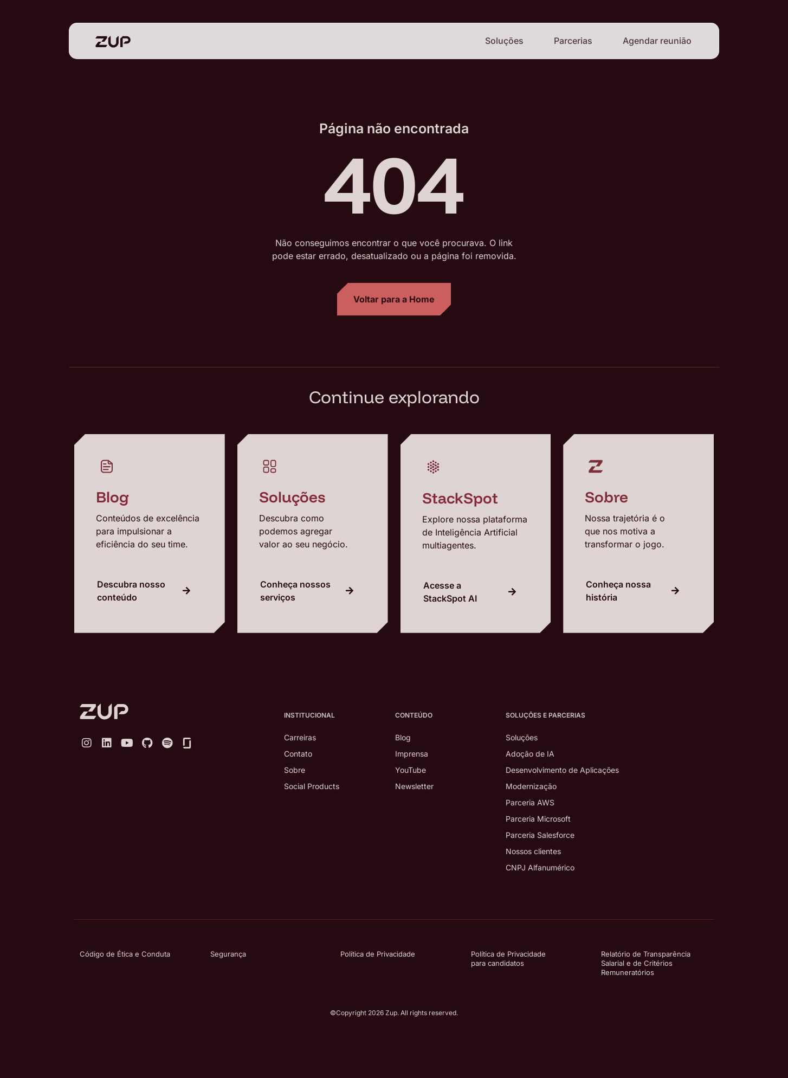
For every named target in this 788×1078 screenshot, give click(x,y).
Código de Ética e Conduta (125, 954)
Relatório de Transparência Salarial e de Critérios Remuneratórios (645, 963)
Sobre (294, 769)
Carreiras (300, 737)
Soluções (504, 40)
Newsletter (414, 786)
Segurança (228, 954)
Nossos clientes (533, 851)
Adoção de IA (530, 753)
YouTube (410, 769)
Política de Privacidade (377, 954)
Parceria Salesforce (540, 835)
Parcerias (573, 40)
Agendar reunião (657, 40)
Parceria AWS (530, 802)
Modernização (531, 786)
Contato (298, 753)
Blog (403, 737)
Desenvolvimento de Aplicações (562, 769)
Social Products (311, 786)
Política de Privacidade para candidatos (508, 958)
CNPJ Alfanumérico (540, 867)
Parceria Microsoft (538, 818)
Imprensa (411, 753)
